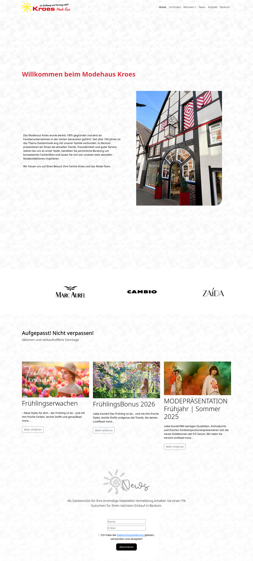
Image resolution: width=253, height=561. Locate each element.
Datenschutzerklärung (130, 535)
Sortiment (175, 7)
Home (162, 7)
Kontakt (213, 7)
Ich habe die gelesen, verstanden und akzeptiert (126, 537)
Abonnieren (126, 547)
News (202, 7)
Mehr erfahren (33, 429)
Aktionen (188, 7)
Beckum (225, 7)
